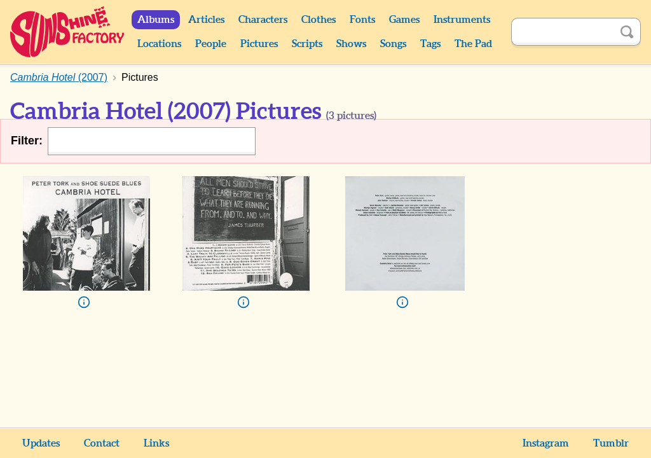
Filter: (27, 140)
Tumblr (611, 443)
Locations (159, 44)
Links (156, 443)
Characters (262, 20)
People (210, 44)
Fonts (362, 20)
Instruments (462, 20)
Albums (155, 20)
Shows (351, 44)
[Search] (562, 32)
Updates (41, 443)
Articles (206, 20)
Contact (102, 443)
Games (404, 20)
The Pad (473, 44)
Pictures (259, 44)
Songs (393, 44)
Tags (430, 44)
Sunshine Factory (67, 31)
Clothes (318, 20)
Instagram (546, 443)
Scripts (307, 44)
